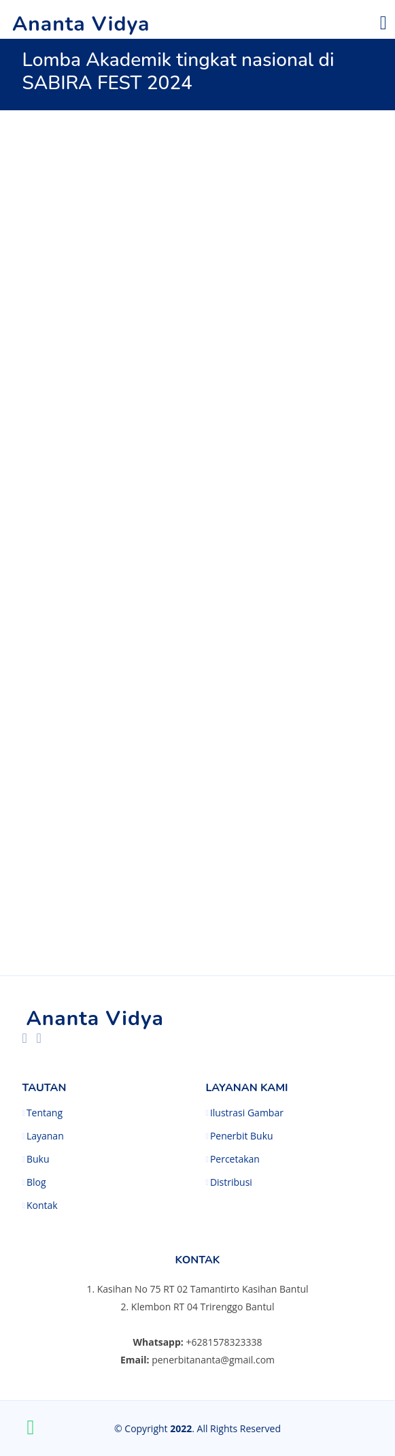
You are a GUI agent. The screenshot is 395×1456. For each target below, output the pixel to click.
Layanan (45, 1136)
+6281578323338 (224, 1342)
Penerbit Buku (241, 1136)
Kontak (42, 1205)
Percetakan (235, 1159)
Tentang (45, 1113)
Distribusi (231, 1182)
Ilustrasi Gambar (247, 1113)
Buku (38, 1159)
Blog (36, 1182)
